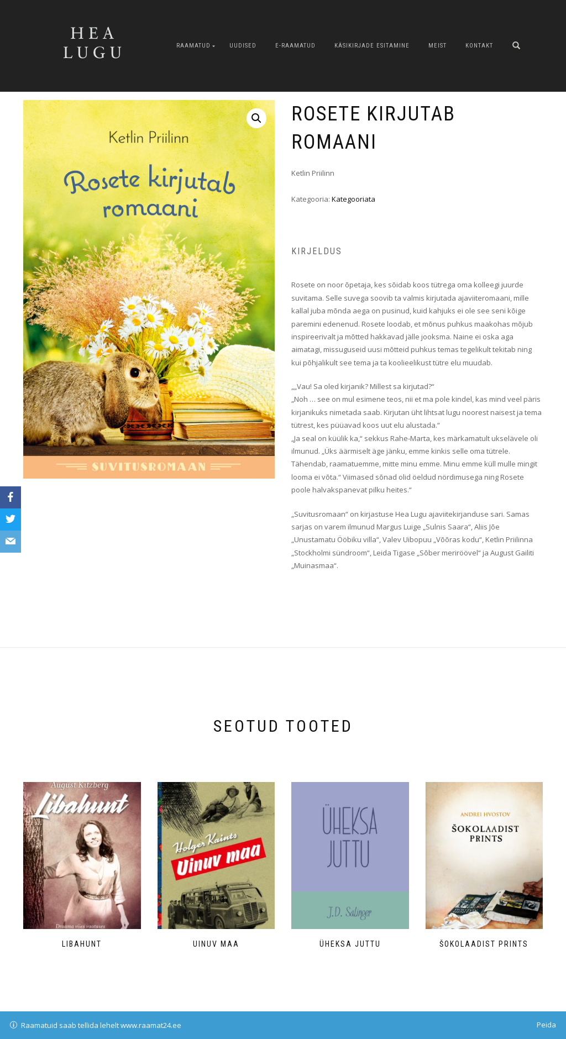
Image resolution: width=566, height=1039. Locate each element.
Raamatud (193, 45)
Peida (546, 1025)
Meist (437, 45)
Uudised (242, 45)
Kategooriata (353, 199)
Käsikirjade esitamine (372, 45)
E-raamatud (295, 45)
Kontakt (479, 45)
